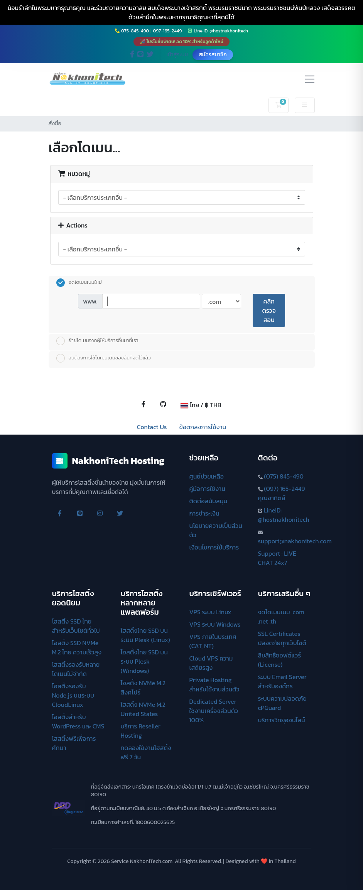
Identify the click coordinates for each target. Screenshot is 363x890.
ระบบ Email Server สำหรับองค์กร (282, 681)
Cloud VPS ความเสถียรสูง (211, 663)
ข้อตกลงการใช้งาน (202, 427)
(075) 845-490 (283, 476)
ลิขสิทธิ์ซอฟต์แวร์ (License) (279, 660)
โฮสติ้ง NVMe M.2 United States (143, 709)
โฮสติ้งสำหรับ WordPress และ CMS (78, 721)
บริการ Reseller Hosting (140, 730)
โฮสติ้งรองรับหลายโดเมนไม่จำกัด (76, 669)
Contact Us (152, 427)
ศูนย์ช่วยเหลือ (206, 476)
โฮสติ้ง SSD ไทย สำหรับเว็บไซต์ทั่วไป (76, 626)
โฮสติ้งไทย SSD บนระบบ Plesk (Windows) (144, 661)
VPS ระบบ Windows (215, 624)
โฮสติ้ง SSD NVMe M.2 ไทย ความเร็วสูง (77, 647)
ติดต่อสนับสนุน (208, 501)
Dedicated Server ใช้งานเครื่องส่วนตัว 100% (213, 711)
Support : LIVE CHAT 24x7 (277, 558)
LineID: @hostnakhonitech (283, 515)
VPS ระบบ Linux (210, 612)
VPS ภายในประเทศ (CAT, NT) (212, 641)
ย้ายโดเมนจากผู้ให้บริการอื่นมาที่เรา (97, 341)
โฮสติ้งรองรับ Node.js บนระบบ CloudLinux (73, 695)
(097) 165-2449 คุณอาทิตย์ (281, 493)
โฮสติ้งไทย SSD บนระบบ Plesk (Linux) (145, 635)
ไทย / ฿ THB (201, 405)
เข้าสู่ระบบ (177, 55)
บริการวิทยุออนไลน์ (281, 720)
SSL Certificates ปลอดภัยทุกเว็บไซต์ (282, 638)
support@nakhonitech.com (295, 541)
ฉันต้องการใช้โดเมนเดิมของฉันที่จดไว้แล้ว (103, 358)
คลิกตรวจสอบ (268, 310)
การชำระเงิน (204, 513)
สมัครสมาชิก (213, 55)
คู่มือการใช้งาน (207, 488)
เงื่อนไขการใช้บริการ (214, 547)
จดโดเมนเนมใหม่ (79, 282)
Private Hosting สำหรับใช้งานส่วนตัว (214, 684)
